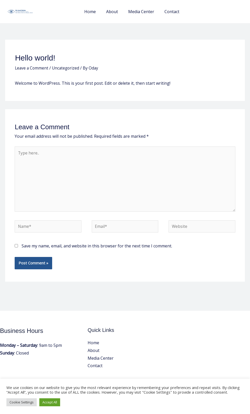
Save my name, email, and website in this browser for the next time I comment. (97, 249)
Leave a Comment (32, 68)
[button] (216, 12)
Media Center (144, 11)
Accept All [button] (49, 402)
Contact (172, 11)
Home (97, 11)
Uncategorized (67, 68)
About (117, 11)
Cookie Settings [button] (22, 402)
